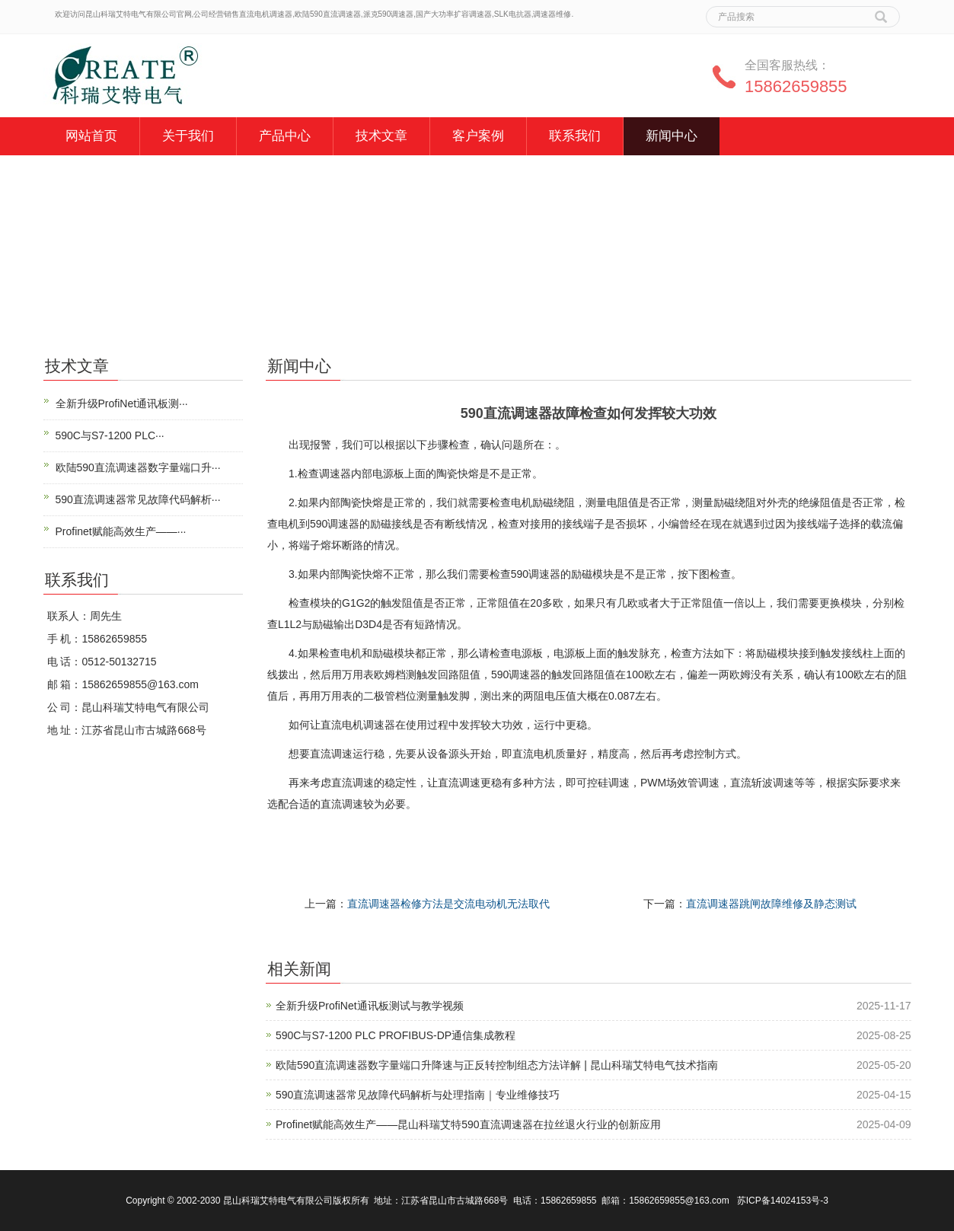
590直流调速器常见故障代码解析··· (138, 499)
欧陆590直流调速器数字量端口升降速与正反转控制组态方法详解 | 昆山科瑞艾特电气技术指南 (497, 1065)
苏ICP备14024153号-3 (782, 1200)
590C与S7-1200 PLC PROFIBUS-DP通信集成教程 (395, 1035)
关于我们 (188, 136)
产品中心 (285, 136)
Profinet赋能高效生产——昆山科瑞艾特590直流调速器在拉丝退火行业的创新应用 (468, 1124)
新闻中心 (671, 136)
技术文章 (381, 136)
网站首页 (91, 136)
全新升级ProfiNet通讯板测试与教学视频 (370, 1006)
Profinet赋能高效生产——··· (121, 531)
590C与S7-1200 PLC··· (110, 435)
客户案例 (478, 136)
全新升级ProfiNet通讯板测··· (122, 403)
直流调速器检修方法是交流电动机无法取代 (448, 904)
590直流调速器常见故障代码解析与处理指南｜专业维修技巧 (418, 1095)
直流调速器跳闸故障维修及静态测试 (771, 904)
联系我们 (575, 136)
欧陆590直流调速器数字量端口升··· (138, 467)
